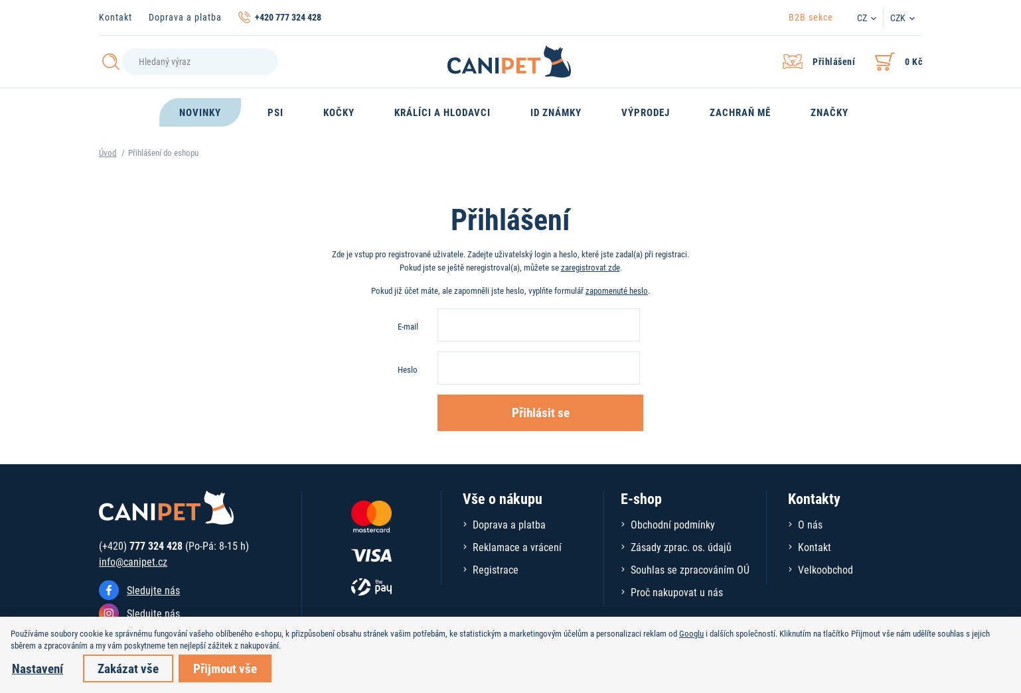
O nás (810, 524)
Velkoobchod (825, 569)
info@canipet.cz (133, 561)
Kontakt (115, 17)
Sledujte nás (153, 590)
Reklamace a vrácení (517, 547)
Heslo (408, 369)
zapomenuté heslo (617, 290)
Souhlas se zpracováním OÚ (690, 569)
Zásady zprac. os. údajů (681, 547)
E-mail (408, 326)
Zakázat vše (128, 668)
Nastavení (37, 668)
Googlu (691, 633)
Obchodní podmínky (673, 524)
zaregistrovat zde (590, 267)
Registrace (495, 569)
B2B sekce (811, 17)
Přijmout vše (225, 668)
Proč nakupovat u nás (677, 592)
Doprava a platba (185, 17)
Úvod (107, 152)
